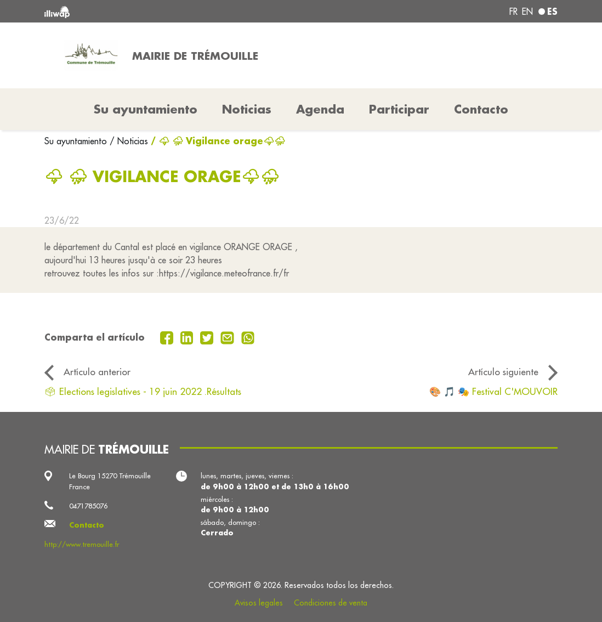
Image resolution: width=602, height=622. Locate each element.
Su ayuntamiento (77, 140)
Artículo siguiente (503, 372)
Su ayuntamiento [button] (145, 109)
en (527, 11)
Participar (399, 109)
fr (513, 11)
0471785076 (88, 505)
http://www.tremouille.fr (81, 544)
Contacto (481, 109)
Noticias (246, 109)
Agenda (320, 109)
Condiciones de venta (330, 603)
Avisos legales (259, 603)
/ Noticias (129, 140)
